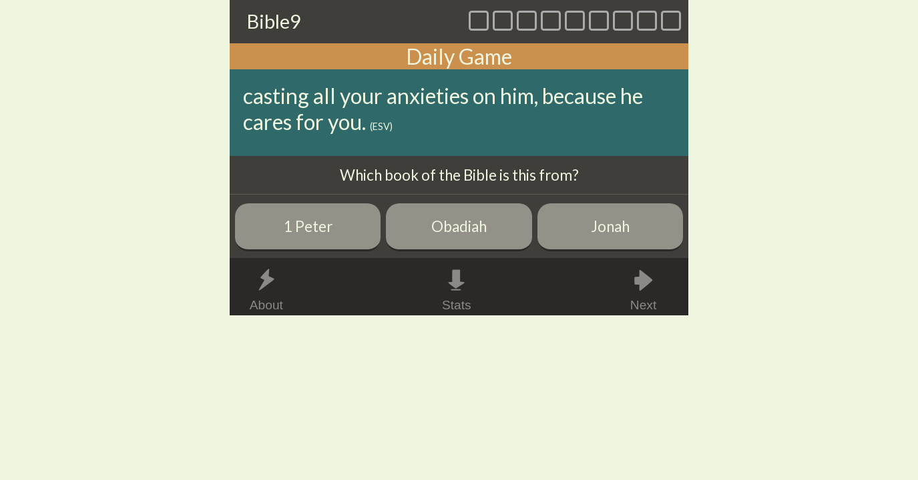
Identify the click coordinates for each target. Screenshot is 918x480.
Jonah (610, 226)
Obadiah (459, 226)
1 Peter (308, 226)
